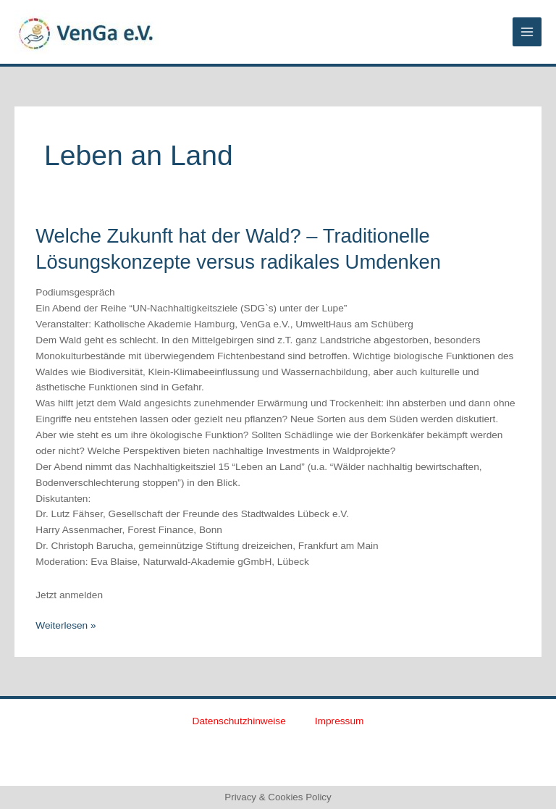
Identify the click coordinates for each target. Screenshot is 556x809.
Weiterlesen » (65, 624)
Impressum (339, 721)
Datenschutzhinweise (239, 721)
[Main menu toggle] (527, 32)
